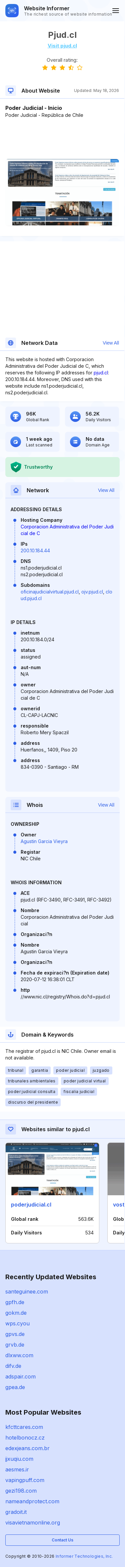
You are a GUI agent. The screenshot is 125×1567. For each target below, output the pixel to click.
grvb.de (14, 1344)
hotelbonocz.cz (25, 1437)
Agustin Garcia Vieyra (44, 841)
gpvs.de (15, 1334)
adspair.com (20, 1376)
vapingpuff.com (24, 1480)
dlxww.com (19, 1355)
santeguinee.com (26, 1291)
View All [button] (111, 343)
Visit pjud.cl (62, 45)
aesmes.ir (17, 1469)
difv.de (13, 1366)
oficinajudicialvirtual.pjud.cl (50, 591)
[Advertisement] (62, 138)
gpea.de (15, 1387)
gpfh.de (14, 1302)
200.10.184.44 (35, 550)
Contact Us (62, 1539)
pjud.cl (101, 372)
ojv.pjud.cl (92, 591)
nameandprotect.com (32, 1501)
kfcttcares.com (24, 1427)
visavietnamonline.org (32, 1522)
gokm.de (16, 1312)
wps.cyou (17, 1323)
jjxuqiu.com (19, 1458)
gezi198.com (21, 1490)
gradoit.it (16, 1512)
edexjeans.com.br (27, 1448)
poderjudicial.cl (31, 1204)
